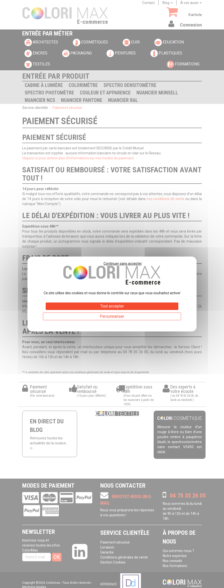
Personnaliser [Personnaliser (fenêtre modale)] (112, 316)
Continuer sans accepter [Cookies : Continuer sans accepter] (123, 264)
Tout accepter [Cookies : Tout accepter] (112, 306)
